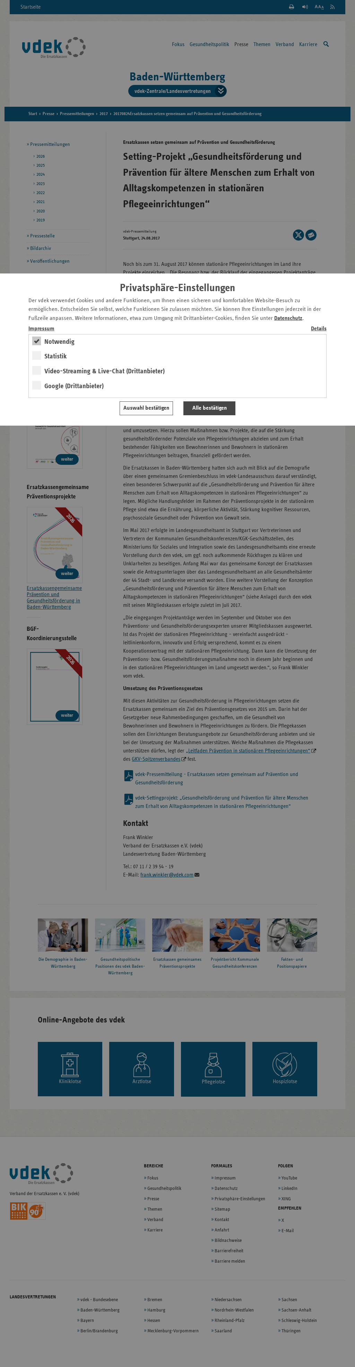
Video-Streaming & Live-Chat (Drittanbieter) (104, 371)
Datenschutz (288, 318)
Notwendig (59, 341)
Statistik (55, 356)
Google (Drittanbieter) (74, 386)
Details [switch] (319, 329)
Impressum (41, 329)
